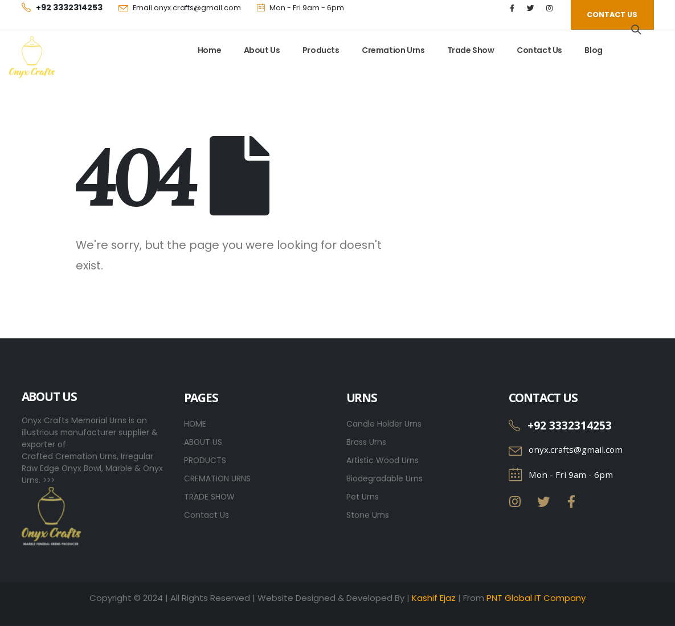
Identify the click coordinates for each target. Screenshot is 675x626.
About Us (262, 50)
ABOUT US (203, 442)
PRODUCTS (205, 460)
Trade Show (470, 50)
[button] (612, 15)
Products (320, 50)
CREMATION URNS (217, 478)
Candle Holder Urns (384, 423)
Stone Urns (367, 515)
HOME (195, 423)
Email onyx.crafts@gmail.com (187, 8)
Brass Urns (366, 442)
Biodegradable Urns (384, 478)
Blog (593, 50)
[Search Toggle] (636, 29)
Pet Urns (362, 496)
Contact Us (539, 50)
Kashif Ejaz (434, 598)
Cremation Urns (393, 50)
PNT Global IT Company (536, 598)
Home (209, 50)
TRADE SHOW (209, 496)
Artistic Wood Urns (382, 460)
